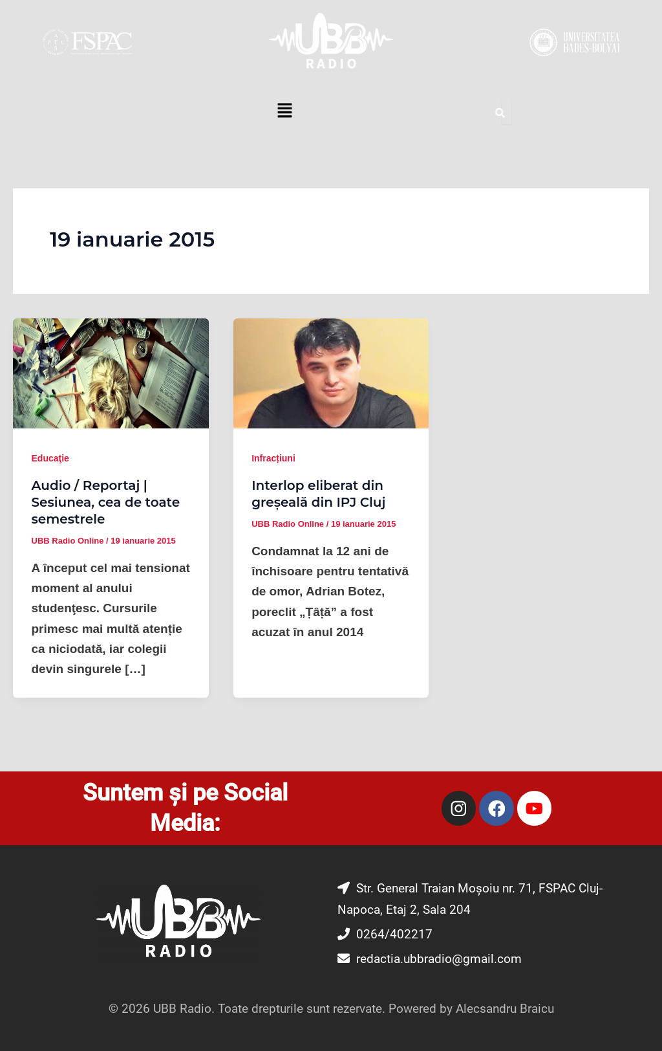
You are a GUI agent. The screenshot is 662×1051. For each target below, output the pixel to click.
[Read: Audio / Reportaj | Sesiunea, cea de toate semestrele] (111, 372)
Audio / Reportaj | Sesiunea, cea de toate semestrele (106, 502)
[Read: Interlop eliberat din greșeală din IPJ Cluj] (331, 372)
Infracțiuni (273, 458)
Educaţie (50, 458)
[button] (284, 112)
